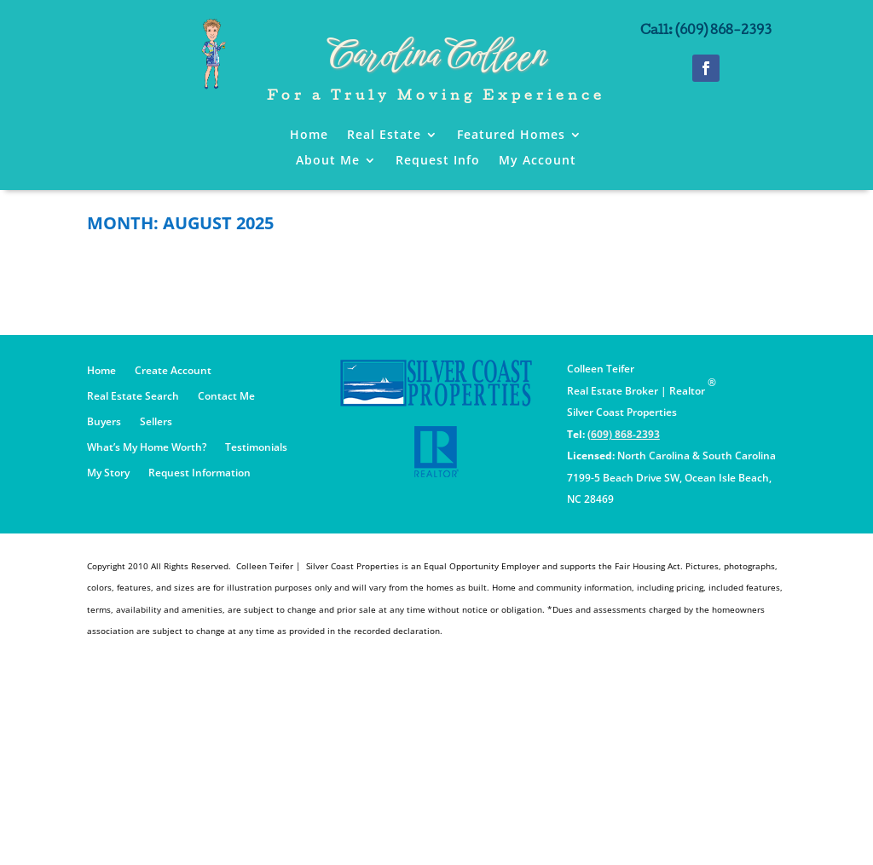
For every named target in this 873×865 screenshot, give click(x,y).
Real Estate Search (133, 396)
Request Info (438, 161)
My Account (537, 161)
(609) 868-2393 (623, 434)
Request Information (199, 473)
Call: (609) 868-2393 (706, 31)
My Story (108, 473)
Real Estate (384, 135)
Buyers (104, 422)
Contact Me (226, 396)
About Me (328, 161)
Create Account (173, 371)
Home (309, 135)
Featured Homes (511, 135)
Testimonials (256, 447)
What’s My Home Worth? (146, 447)
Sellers (156, 422)
